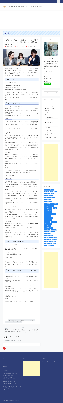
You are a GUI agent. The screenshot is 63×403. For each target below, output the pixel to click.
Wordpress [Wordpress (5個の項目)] (47, 197)
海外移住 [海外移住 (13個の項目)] (46, 243)
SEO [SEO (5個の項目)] (45, 193)
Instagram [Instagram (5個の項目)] (47, 191)
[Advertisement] (31, 19)
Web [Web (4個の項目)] (52, 193)
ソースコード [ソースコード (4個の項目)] (54, 221)
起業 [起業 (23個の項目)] (52, 245)
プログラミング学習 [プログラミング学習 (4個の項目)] (48, 235)
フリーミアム (8, 321)
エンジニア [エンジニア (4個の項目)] (47, 206)
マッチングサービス (17, 321)
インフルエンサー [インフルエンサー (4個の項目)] (48, 201)
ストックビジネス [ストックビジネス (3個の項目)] (48, 219)
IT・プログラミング (50, 106)
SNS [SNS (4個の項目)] (49, 193)
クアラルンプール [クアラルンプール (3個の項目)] (48, 212)
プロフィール (6, 362)
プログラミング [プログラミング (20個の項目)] (48, 233)
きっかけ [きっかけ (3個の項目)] (52, 197)
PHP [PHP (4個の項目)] (55, 191)
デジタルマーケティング (52, 122)
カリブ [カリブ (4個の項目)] (52, 206)
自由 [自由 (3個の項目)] (45, 245)
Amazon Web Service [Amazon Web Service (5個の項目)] (49, 189)
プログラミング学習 (51, 125)
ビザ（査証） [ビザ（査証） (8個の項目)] (47, 229)
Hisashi (22, 46)
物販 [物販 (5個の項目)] (51, 243)
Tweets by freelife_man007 (48, 361)
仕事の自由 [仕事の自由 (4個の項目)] (54, 239)
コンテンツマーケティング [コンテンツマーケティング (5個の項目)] (50, 214)
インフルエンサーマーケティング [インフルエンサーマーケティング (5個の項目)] (51, 204)
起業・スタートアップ (32, 46)
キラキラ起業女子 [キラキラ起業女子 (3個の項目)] (48, 210)
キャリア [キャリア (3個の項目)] (55, 208)
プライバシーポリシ (16, 363)
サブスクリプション (12, 320)
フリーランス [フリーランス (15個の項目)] (54, 229)
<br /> (8, 310)
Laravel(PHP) (50, 117)
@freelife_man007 (48, 78)
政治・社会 (48, 130)
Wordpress (49, 119)
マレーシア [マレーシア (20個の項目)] (47, 237)
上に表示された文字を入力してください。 (12, 340)
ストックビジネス (22, 320)
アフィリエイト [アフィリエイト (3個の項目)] (48, 199)
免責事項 (5, 366)
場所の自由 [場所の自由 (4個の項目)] (47, 241)
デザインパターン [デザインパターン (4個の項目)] (48, 223)
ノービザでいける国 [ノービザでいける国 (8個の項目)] (48, 227)
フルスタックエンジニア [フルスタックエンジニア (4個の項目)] (49, 231)
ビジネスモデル (30, 320)
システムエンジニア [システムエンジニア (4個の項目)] (48, 217)
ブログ (40, 6)
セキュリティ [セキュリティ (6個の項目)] (47, 221)
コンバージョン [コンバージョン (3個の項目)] (48, 215)
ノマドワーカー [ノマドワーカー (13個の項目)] (48, 225)
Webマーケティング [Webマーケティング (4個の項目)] (49, 195)
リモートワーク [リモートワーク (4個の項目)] (48, 239)
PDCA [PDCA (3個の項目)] (51, 191)
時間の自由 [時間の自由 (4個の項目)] (53, 241)
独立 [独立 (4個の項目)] (54, 243)
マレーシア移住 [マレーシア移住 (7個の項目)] (54, 237)
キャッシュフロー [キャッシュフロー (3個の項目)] (48, 208)
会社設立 (48, 127)
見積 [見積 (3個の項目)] (49, 245)
